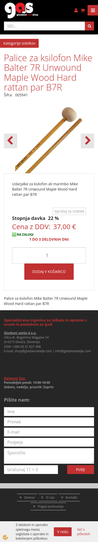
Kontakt (71, 497)
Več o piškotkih (83, 531)
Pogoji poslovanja (51, 506)
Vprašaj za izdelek (69, 211)
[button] (87, 141)
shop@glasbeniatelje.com (33, 351)
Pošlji (80, 469)
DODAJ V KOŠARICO (49, 271)
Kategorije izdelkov (19, 43)
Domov (29, 497)
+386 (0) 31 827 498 (26, 346)
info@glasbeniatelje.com (73, 351)
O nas (50, 497)
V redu (62, 531)
